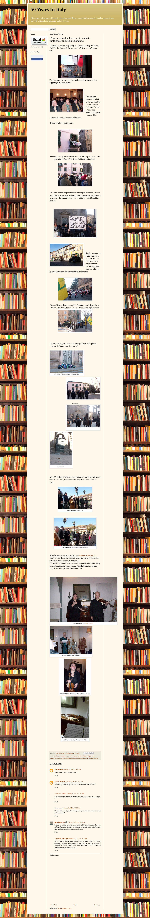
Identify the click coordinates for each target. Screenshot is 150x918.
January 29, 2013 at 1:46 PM (75, 794)
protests (74, 758)
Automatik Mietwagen (61, 838)
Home (75, 905)
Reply (56, 775)
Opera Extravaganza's (87, 555)
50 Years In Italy (48, 9)
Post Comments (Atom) (64, 908)
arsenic (70, 756)
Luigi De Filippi (89, 623)
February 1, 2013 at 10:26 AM (71, 808)
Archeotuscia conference (61, 756)
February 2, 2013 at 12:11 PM (76, 822)
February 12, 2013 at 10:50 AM (78, 838)
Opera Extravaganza (66, 758)
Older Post (97, 905)
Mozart (58, 758)
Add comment (54, 855)
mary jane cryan (59, 822)
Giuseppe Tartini (76, 756)
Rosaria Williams (59, 781)
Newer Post (53, 905)
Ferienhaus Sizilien (60, 794)
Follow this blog (37, 59)
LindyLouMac (58, 769)
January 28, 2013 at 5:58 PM (72, 769)
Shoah (78, 758)
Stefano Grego (84, 758)
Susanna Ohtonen (93, 758)
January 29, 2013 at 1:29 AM (74, 781)
